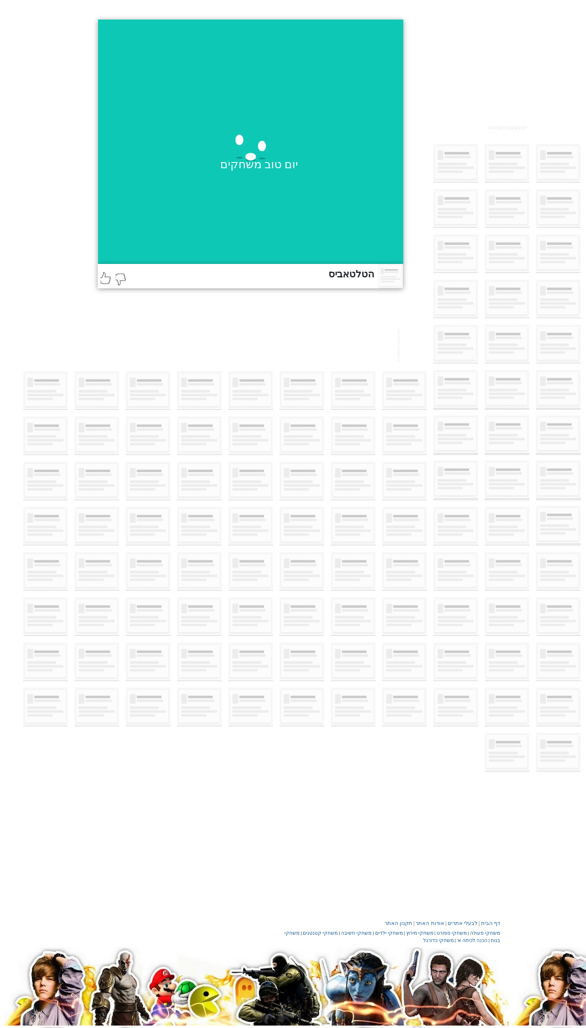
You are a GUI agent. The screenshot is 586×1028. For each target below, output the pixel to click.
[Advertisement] (508, 70)
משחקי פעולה (485, 933)
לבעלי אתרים (462, 923)
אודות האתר (429, 923)
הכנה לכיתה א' (472, 940)
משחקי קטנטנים (320, 933)
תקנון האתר (398, 923)
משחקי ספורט (452, 933)
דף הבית (490, 923)
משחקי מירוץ (419, 933)
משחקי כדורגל (438, 940)
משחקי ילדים (389, 933)
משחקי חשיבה (356, 933)
